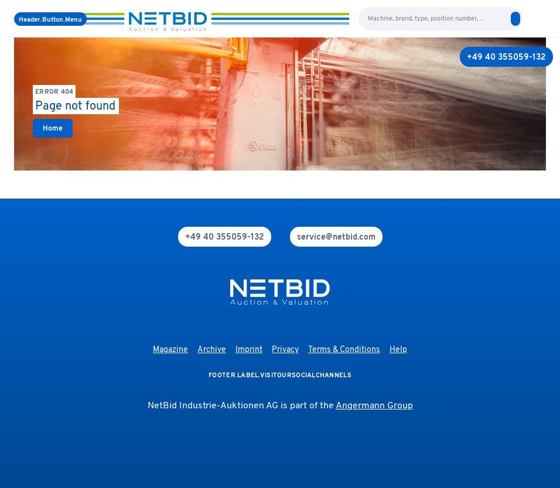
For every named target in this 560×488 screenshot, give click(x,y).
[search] (515, 19)
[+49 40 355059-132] (506, 57)
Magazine (170, 350)
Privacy (285, 350)
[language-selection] (529, 18)
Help (398, 350)
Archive (211, 350)
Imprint (248, 350)
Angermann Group (374, 406)
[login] (541, 18)
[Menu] (50, 19)
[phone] (224, 237)
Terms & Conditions (344, 350)
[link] (53, 128)
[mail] (336, 237)
